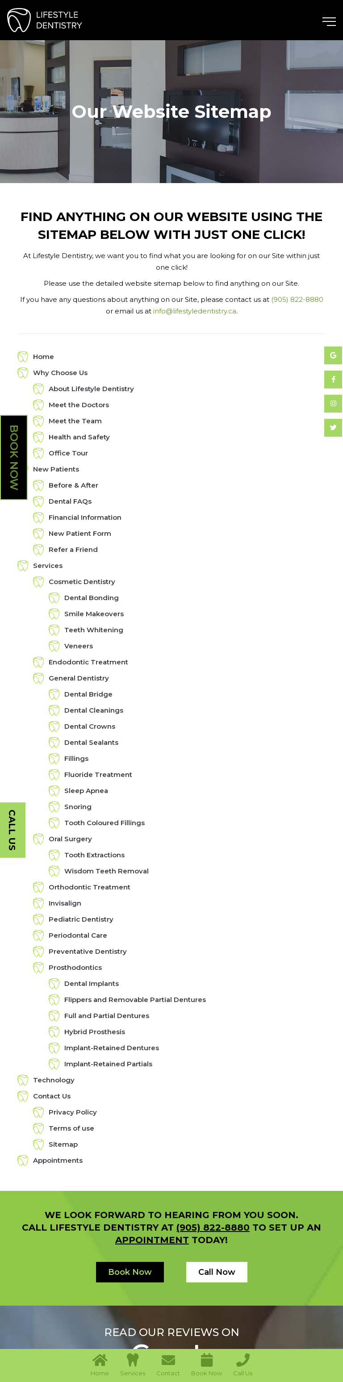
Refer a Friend (73, 549)
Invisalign (65, 903)
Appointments (58, 1160)
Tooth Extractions (94, 855)
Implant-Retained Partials (108, 1064)
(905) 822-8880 (297, 299)
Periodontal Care (78, 935)
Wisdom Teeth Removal (106, 871)
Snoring (78, 806)
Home (43, 356)
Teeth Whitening (93, 630)
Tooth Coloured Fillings (104, 822)
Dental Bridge (88, 694)
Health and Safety (79, 437)
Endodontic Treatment (88, 662)
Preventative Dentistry (88, 951)
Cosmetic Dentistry (82, 581)
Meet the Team (75, 421)
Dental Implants (91, 983)
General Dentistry (79, 678)
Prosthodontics (75, 967)
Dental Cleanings (93, 710)
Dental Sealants (91, 742)
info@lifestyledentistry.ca (194, 311)
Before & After (73, 485)
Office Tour (68, 453)
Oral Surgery (70, 839)
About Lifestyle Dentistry (91, 388)
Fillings (76, 758)
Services (48, 565)
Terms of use (71, 1128)
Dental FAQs (70, 501)
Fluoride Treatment (98, 774)
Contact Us (52, 1096)
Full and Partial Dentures (106, 1015)
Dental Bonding (91, 597)
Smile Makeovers (94, 614)
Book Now (14, 457)
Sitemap (63, 1144)
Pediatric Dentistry (81, 919)
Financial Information (85, 517)
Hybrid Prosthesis (94, 1031)
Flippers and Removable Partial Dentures (135, 999)
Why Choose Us (60, 372)
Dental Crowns (89, 726)
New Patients (56, 469)
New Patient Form (80, 533)
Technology (54, 1080)
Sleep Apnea (86, 790)
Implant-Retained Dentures (111, 1048)
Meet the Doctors (79, 405)
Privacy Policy (73, 1112)
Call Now (216, 1272)
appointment (152, 1240)
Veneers (78, 646)
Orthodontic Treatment (89, 887)
